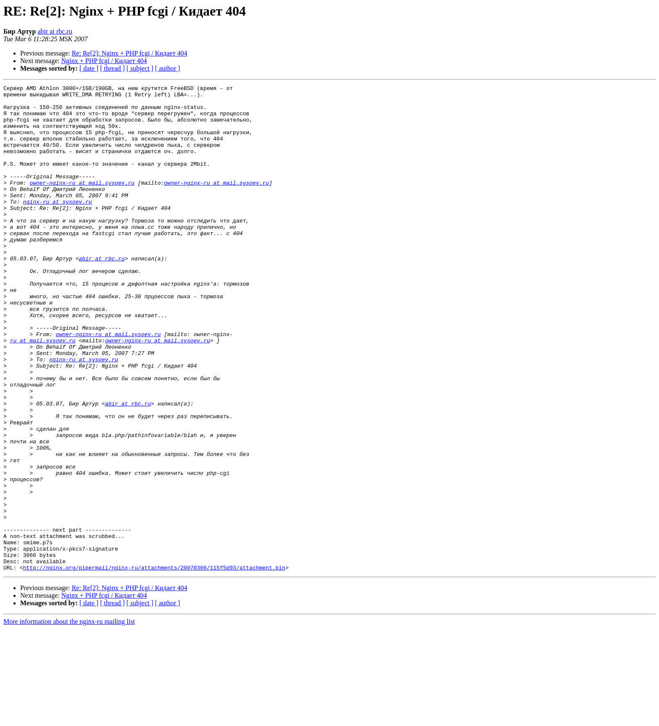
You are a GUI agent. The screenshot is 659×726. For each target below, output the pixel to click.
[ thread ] (112, 68)
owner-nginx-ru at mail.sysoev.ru (81, 203)
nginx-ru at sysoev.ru (57, 225)
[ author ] (167, 68)
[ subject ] (140, 68)
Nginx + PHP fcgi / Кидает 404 (104, 60)
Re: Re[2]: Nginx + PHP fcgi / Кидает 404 (129, 53)
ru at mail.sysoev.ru (43, 392)
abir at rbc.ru (54, 31)
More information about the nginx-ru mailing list (69, 718)
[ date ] (88, 68)
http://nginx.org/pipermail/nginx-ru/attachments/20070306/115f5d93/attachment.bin (154, 664)
